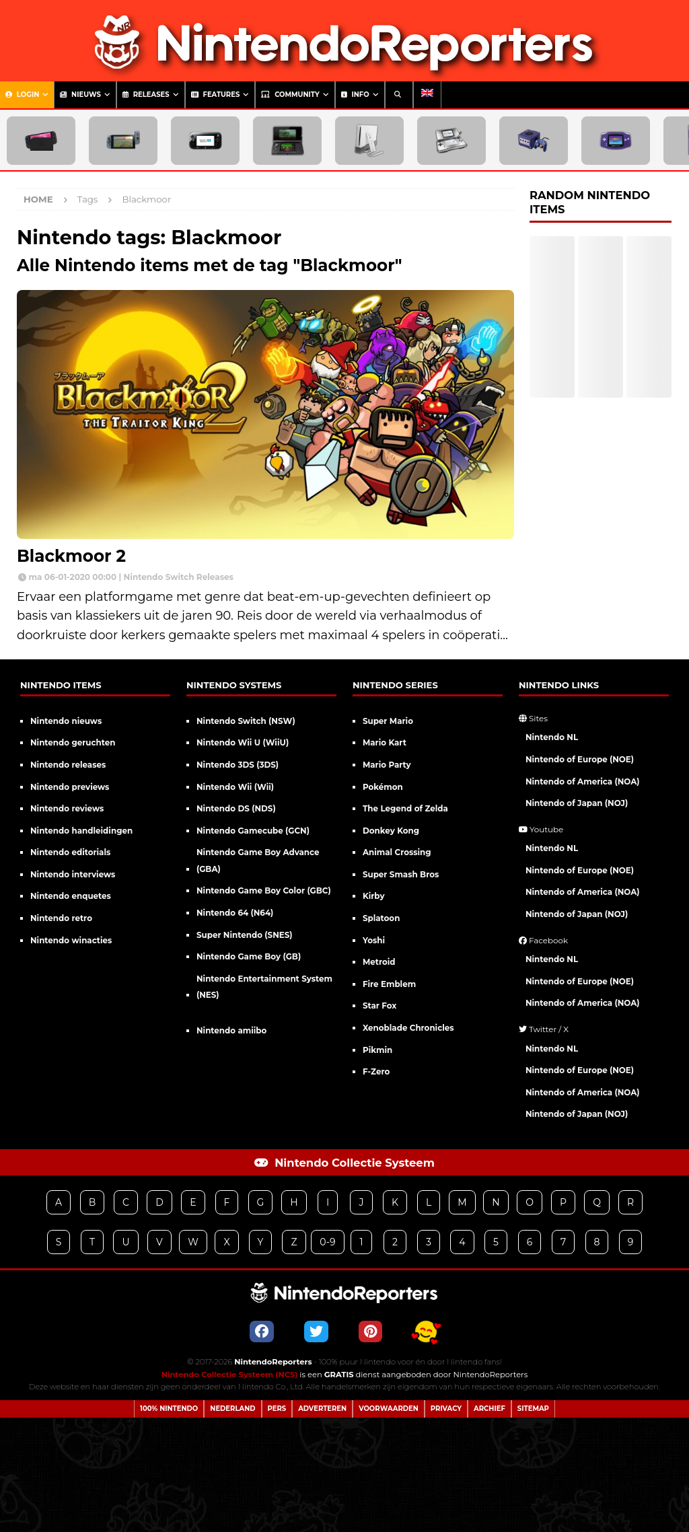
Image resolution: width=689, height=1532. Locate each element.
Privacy (446, 1408)
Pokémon (383, 787)
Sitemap (533, 1408)
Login (22, 94)
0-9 (327, 1242)
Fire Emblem (389, 984)
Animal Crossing (397, 852)
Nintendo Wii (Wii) (235, 787)
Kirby (374, 896)
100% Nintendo (169, 1408)
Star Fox (379, 1005)
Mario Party (387, 765)
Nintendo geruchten (72, 742)
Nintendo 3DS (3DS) (237, 765)
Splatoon (381, 918)
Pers (277, 1408)
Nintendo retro (61, 918)
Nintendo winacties (71, 940)
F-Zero (376, 1071)
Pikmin (377, 1050)
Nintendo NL (551, 737)
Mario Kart (384, 742)
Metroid (379, 962)
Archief (489, 1408)
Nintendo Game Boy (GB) (248, 956)
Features (215, 94)
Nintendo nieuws (66, 721)
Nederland (232, 1408)
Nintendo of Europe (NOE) (579, 759)
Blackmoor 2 (71, 556)
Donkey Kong (391, 831)
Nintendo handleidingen (81, 831)
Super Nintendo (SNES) (244, 935)
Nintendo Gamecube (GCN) (253, 831)
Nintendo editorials (70, 852)
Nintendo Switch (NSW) (245, 721)
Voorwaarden (389, 1408)
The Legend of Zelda (405, 808)
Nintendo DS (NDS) (236, 808)
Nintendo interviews (72, 874)
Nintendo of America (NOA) (582, 781)
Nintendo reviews (67, 808)
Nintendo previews (69, 787)
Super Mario (388, 721)
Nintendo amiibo (231, 1030)
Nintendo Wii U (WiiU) (242, 742)
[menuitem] (427, 94)
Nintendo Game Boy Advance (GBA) (258, 860)
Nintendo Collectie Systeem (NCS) (229, 1374)
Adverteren (322, 1408)
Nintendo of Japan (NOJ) (576, 803)
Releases (146, 94)
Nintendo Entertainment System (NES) (264, 987)
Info (355, 94)
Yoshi (374, 940)
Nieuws (80, 94)
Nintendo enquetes (70, 896)
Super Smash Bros (401, 874)
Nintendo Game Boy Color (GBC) (263, 890)
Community (290, 94)
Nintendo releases (68, 765)
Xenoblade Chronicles (408, 1028)
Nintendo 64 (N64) (234, 913)
